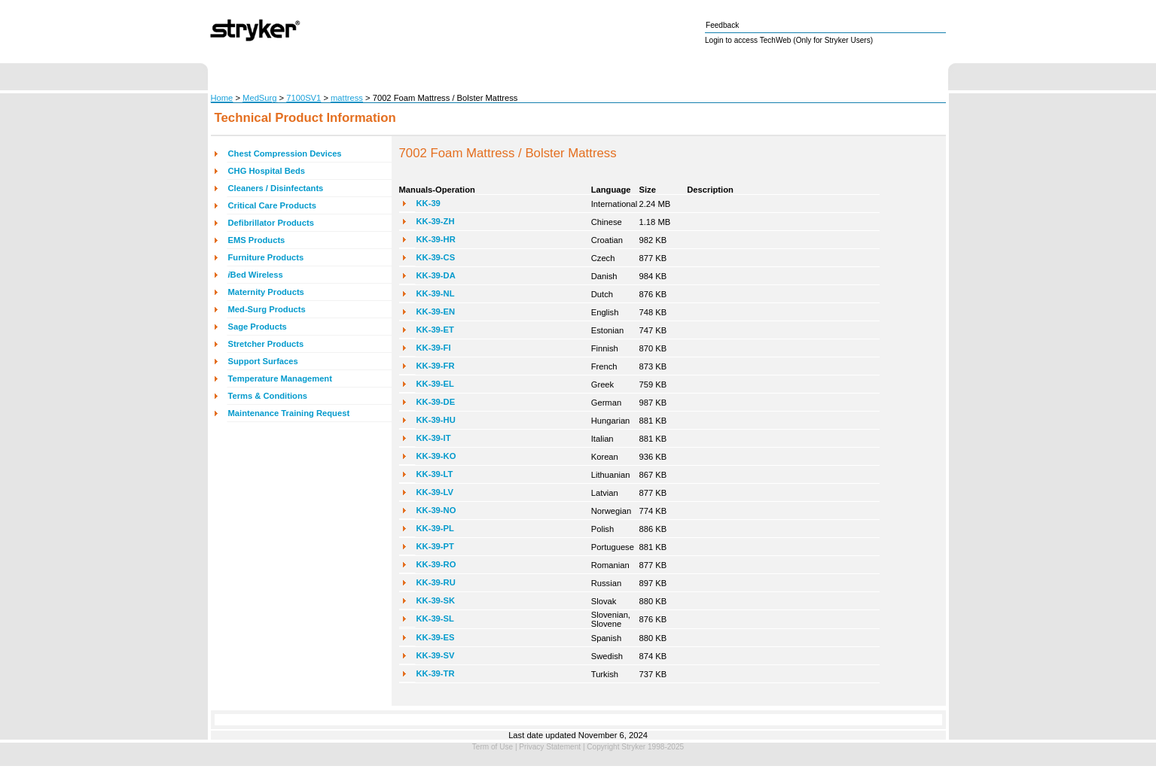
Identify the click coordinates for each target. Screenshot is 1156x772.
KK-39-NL (435, 293)
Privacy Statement (550, 747)
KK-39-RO (436, 564)
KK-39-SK (436, 600)
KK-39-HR (436, 239)
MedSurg (259, 97)
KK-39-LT (434, 474)
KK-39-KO (436, 455)
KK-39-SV (435, 655)
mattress (347, 97)
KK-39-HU (436, 419)
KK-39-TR (435, 673)
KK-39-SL (435, 618)
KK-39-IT (433, 437)
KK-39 (428, 203)
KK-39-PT (435, 546)
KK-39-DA (436, 275)
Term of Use (492, 747)
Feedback (722, 25)
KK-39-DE (436, 401)
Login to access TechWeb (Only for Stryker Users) (789, 40)
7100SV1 (303, 97)
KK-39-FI (433, 347)
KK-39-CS (436, 257)
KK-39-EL (435, 383)
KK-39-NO (436, 510)
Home (222, 97)
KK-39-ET (435, 329)
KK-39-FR (435, 365)
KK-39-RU (436, 582)
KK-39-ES (435, 637)
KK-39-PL (435, 528)
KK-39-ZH (435, 221)
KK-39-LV (435, 492)
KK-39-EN (436, 311)
